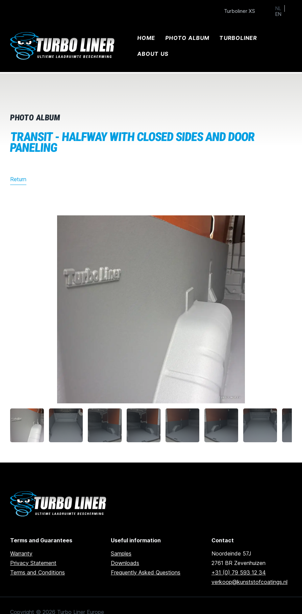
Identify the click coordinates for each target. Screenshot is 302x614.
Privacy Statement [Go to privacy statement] (33, 563)
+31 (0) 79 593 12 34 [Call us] (238, 572)
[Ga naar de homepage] (59, 504)
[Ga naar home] (63, 46)
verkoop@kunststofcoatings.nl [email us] (249, 581)
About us (153, 53)
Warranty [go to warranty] (21, 553)
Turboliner (238, 37)
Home (146, 37)
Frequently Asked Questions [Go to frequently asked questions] (145, 572)
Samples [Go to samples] (121, 553)
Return (18, 179)
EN (278, 14)
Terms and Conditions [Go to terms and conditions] (37, 572)
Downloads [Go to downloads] (125, 563)
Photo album (187, 37)
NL (278, 8)
